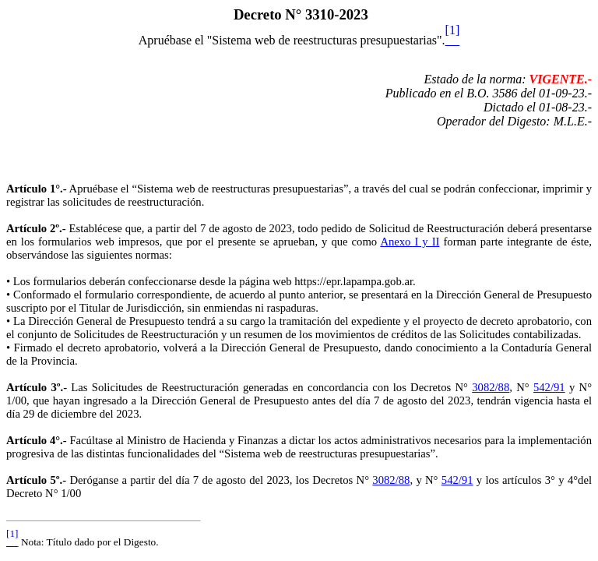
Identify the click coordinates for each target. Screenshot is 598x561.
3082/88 (490, 387)
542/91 (549, 387)
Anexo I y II (409, 241)
